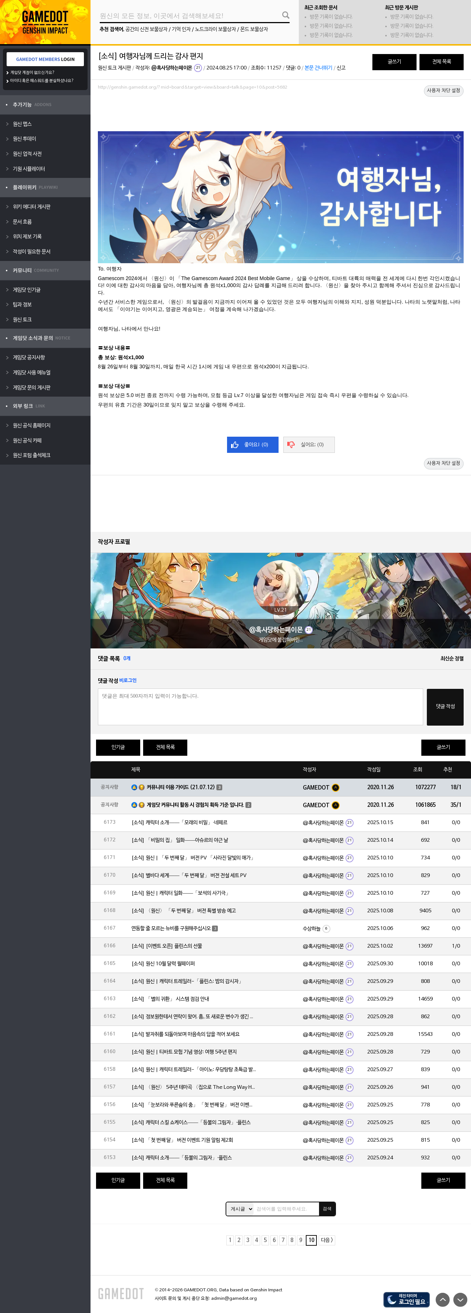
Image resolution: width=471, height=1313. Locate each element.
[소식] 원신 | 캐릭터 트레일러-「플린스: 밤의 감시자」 (187, 981)
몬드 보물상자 (254, 29)
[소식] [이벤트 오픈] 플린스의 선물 (166, 946)
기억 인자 (181, 29)
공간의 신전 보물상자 (146, 29)
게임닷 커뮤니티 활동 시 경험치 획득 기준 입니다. (195, 805)
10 (311, 1240)
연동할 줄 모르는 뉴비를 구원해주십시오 (171, 928)
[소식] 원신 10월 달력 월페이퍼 (163, 964)
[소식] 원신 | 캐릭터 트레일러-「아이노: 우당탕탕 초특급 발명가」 (193, 1070)
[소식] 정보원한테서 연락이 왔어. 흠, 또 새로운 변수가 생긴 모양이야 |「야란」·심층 (193, 1017)
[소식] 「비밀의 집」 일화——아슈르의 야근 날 (179, 840)
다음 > (327, 1240)
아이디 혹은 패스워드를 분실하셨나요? (42, 81)
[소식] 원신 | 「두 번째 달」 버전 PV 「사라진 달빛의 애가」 (193, 858)
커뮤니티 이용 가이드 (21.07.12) (181, 787)
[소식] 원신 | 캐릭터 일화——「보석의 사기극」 (181, 893)
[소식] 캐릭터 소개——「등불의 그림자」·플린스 (181, 1158)
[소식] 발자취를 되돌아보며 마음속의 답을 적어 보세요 (185, 1034)
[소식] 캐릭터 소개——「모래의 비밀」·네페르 (179, 823)
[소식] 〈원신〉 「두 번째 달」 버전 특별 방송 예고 (183, 911)
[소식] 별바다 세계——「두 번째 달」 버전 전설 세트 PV (189, 876)
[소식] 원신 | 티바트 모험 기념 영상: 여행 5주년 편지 (184, 1052)
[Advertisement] (281, 113)
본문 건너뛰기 (318, 68)
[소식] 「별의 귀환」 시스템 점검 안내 (170, 999)
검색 (327, 1208)
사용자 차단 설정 (443, 90)
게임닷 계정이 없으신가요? (32, 73)
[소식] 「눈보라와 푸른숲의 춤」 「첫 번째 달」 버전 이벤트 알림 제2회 (193, 1105)
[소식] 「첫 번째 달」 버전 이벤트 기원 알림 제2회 (182, 1140)
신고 (341, 68)
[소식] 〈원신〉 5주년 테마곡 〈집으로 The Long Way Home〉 (193, 1087)
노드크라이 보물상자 (215, 29)
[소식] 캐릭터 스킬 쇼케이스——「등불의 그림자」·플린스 (191, 1123)
